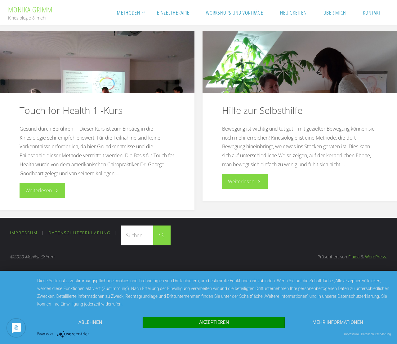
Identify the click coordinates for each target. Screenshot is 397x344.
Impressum (24, 232)
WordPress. (376, 257)
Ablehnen (90, 322)
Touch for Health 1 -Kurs (71, 110)
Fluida (353, 257)
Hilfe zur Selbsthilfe (262, 110)
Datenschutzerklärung (79, 232)
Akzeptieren (214, 322)
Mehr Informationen (337, 322)
